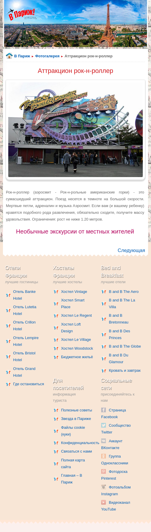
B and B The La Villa (122, 303)
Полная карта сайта (73, 463)
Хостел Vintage (74, 291)
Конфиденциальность (77, 443)
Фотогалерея (47, 56)
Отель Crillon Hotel (24, 325)
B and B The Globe (125, 346)
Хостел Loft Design (71, 327)
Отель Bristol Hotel (24, 356)
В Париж (22, 56)
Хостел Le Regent (76, 315)
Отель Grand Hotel (24, 372)
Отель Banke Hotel (24, 295)
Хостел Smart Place (72, 303)
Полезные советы (76, 410)
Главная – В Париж (71, 478)
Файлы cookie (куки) (73, 430)
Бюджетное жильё (77, 357)
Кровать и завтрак (124, 370)
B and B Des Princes (119, 334)
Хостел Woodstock (77, 348)
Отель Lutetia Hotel (24, 310)
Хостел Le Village (76, 339)
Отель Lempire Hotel (26, 341)
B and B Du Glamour (118, 358)
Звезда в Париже (76, 418)
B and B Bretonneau (118, 318)
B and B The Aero (124, 291)
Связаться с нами (76, 451)
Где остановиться (28, 384)
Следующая (131, 250)
